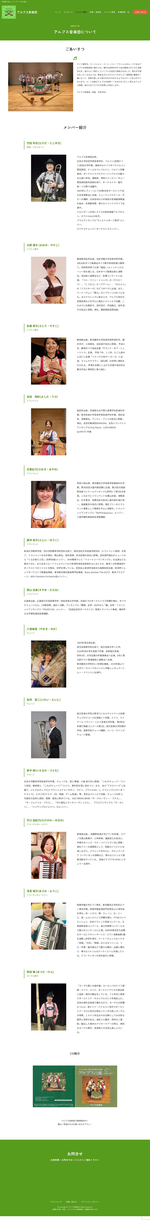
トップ (58, 12)
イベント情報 (109, 12)
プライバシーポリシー (90, 1205)
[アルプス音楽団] (19, 12)
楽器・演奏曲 (95, 12)
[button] (128, 12)
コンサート (68, 12)
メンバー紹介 (81, 12)
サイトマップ (56, 1205)
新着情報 (121, 12)
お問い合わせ (140, 12)
